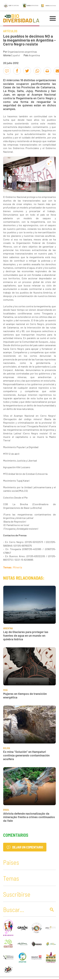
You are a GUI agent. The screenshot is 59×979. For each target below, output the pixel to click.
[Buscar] (24, 909)
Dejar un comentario (25, 847)
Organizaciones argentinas (22, 51)
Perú (5, 690)
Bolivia (6, 748)
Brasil (6, 809)
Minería (17, 567)
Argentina (34, 55)
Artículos (10, 31)
